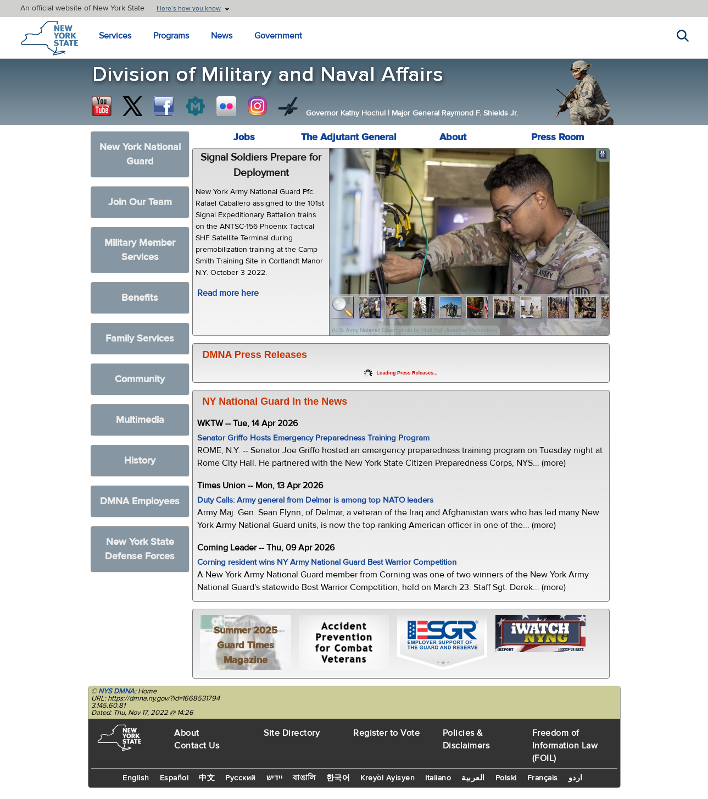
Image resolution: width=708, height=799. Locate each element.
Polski (506, 778)
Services (115, 35)
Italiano (438, 778)
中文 (207, 778)
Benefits (139, 297)
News (221, 35)
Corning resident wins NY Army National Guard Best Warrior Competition (326, 562)
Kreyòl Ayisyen (387, 778)
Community (140, 379)
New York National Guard (140, 154)
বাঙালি (304, 778)
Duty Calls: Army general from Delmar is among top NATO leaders (315, 500)
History (139, 460)
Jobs (244, 137)
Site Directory (292, 733)
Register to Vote (386, 733)
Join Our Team (140, 202)
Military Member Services (139, 249)
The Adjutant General (349, 137)
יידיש (274, 778)
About (452, 137)
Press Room (557, 137)
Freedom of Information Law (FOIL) (565, 746)
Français (542, 778)
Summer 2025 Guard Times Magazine (245, 645)
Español (174, 778)
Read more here (228, 293)
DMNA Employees (140, 501)
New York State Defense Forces (140, 549)
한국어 (338, 778)
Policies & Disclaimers (466, 739)
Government (278, 35)
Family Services (139, 338)
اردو (575, 778)
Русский (240, 778)
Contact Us (196, 745)
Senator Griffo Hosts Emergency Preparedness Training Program (313, 438)
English (135, 778)
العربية (473, 778)
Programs (171, 35)
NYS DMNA (116, 691)
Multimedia (140, 420)
